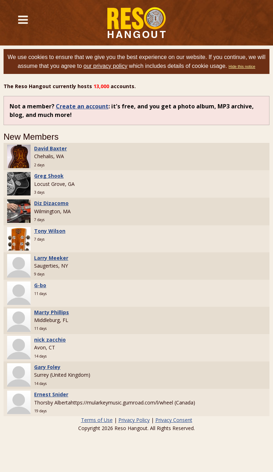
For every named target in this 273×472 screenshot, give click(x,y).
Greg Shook (49, 175)
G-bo (40, 285)
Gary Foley (47, 367)
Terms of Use (97, 420)
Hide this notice (242, 66)
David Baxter (50, 148)
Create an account (82, 106)
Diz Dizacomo (51, 203)
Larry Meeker (51, 257)
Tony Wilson (49, 230)
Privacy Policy (134, 420)
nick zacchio (50, 339)
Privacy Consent (173, 420)
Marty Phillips (51, 312)
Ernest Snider (51, 394)
